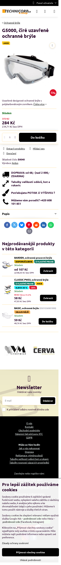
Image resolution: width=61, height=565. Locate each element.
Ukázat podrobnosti (30, 559)
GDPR (29, 437)
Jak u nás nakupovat (29, 448)
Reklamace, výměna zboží (29, 455)
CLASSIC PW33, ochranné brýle (31, 279)
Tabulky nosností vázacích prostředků (29, 462)
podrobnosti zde (32, 518)
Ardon (15, 162)
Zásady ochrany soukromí (15, 543)
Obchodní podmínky (29, 430)
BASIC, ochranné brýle (26, 308)
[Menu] (54, 11)
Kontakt (29, 426)
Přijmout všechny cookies (30, 552)
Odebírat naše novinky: (29, 391)
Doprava (29, 451)
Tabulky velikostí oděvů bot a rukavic (29, 458)
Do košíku (38, 137)
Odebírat (48, 400)
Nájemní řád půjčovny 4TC (29, 433)
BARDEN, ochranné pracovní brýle (33, 257)
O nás (29, 423)
